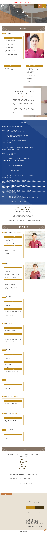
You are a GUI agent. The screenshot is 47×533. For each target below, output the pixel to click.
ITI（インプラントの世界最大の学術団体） (22, 96)
